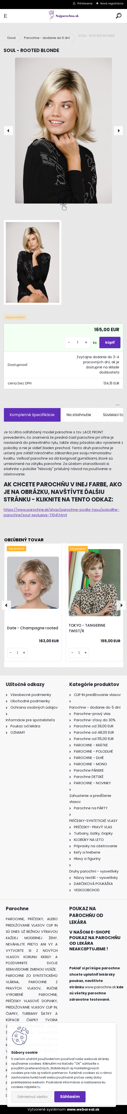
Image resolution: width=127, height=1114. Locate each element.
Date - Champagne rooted (32, 628)
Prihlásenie (84, 3)
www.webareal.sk (83, 1109)
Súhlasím (70, 1096)
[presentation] (8, 130)
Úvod (11, 38)
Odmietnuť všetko (32, 1097)
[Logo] (64, 16)
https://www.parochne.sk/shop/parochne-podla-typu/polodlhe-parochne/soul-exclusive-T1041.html (61, 512)
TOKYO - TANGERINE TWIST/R (87, 628)
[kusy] (77, 342)
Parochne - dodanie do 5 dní (47, 38)
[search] (118, 16)
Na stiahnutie (78, 415)
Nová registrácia (111, 3)
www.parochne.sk (100, 987)
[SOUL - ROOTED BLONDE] (63, 131)
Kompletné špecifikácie (32, 415)
